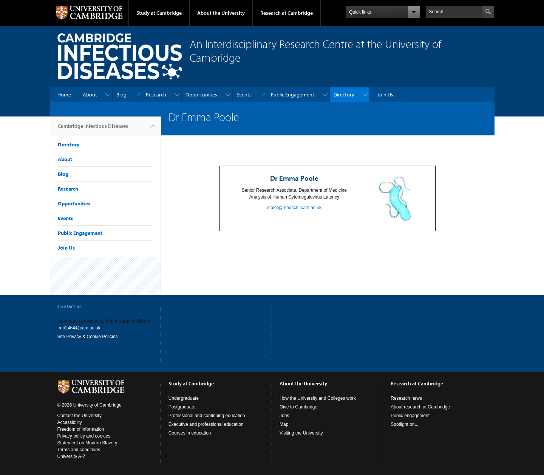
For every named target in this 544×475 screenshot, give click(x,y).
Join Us (385, 94)
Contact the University (79, 415)
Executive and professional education (206, 424)
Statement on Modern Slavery (87, 443)
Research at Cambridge (286, 12)
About (90, 94)
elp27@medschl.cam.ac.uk (294, 207)
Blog (121, 94)
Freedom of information (80, 429)
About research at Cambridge (420, 407)
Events (244, 94)
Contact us (69, 306)
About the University (221, 12)
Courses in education (189, 433)
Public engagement (410, 415)
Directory (344, 94)
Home (64, 94)
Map (284, 424)
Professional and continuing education (206, 415)
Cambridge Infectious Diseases (93, 129)
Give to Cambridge (298, 407)
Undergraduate (183, 398)
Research (156, 94)
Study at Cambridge (159, 12)
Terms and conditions (78, 449)
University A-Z (71, 456)
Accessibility (69, 422)
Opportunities (201, 94)
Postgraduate (181, 407)
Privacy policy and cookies (84, 436)
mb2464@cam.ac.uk (79, 328)
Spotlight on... (404, 424)
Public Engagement (292, 94)
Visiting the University (301, 433)
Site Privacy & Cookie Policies (87, 336)
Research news (406, 398)
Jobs (284, 415)
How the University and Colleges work (318, 398)
